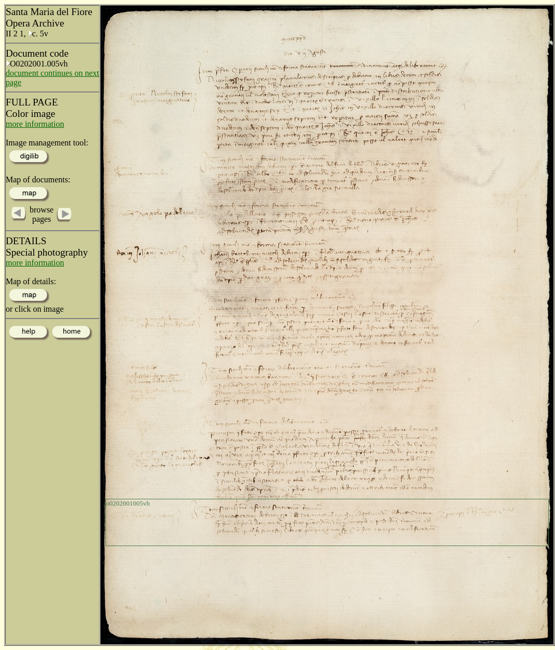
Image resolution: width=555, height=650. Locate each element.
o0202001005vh (128, 503)
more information (35, 124)
